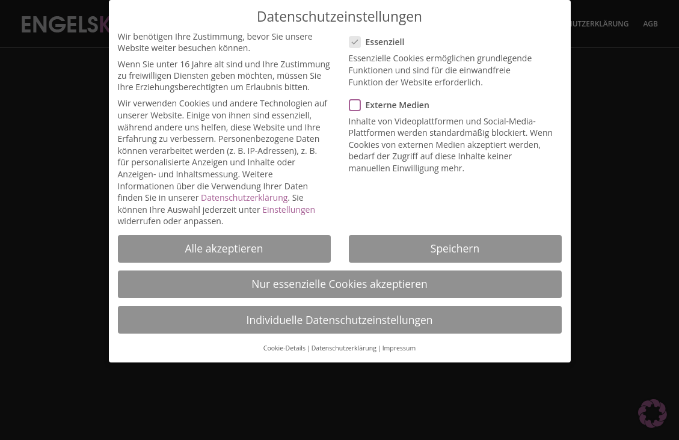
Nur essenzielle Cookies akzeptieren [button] (339, 277)
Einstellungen (288, 203)
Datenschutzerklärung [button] (344, 342)
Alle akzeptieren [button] (224, 242)
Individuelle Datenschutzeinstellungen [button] (340, 314)
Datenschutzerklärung (244, 191)
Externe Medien (394, 99)
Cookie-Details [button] (284, 342)
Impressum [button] (399, 342)
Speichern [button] (455, 242)
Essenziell (382, 35)
